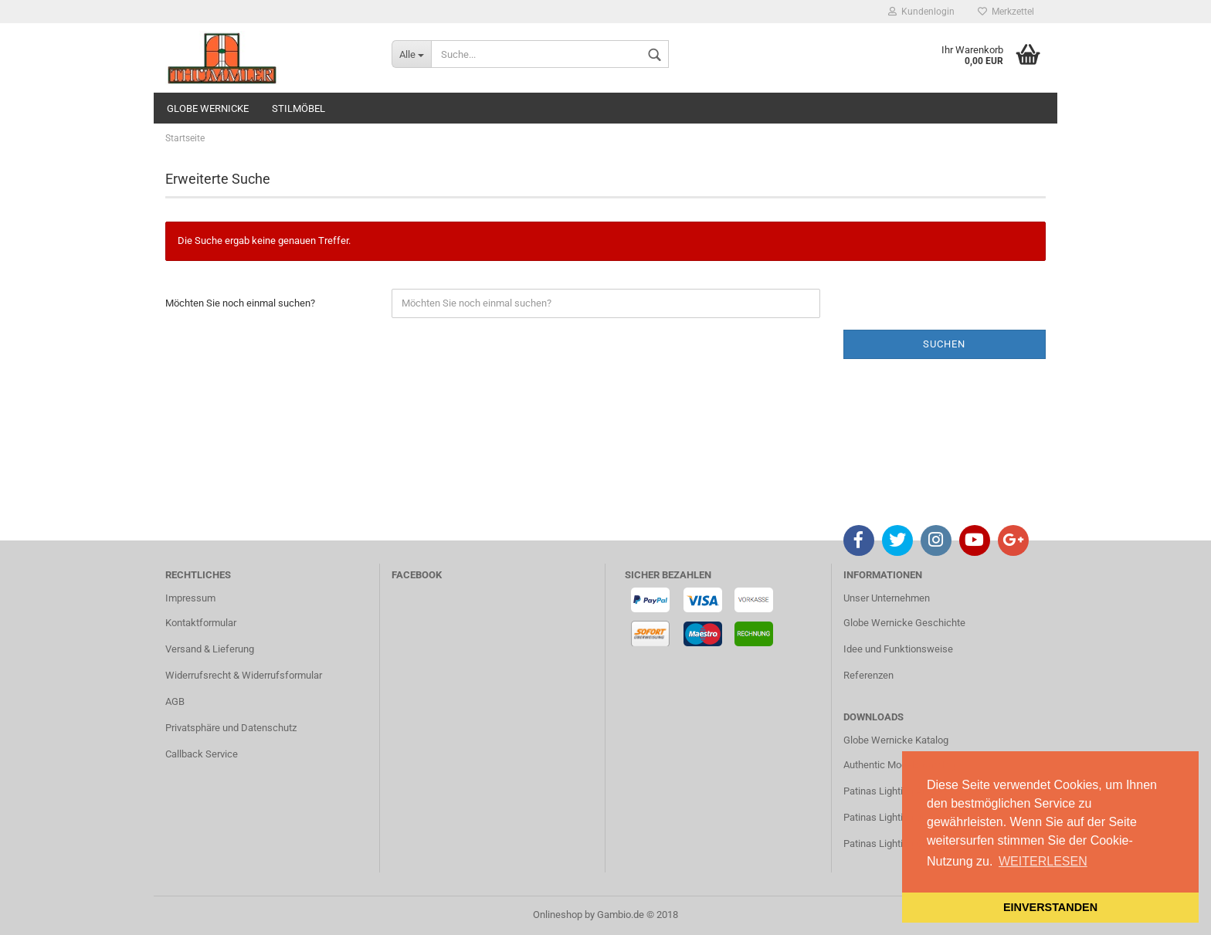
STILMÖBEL (298, 108)
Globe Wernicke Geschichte (904, 622)
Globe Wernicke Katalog (895, 740)
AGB (175, 701)
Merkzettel (1006, 11)
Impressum (190, 598)
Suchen (944, 344)
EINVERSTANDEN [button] (1050, 907)
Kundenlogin (921, 11)
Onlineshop (557, 914)
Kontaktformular (200, 622)
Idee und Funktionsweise (898, 649)
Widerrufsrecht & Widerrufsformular (243, 675)
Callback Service (201, 754)
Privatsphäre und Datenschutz (231, 727)
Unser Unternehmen (886, 598)
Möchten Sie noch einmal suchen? (240, 303)
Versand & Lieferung (209, 649)
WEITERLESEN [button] (1043, 861)
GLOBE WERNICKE (208, 108)
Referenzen (868, 675)
